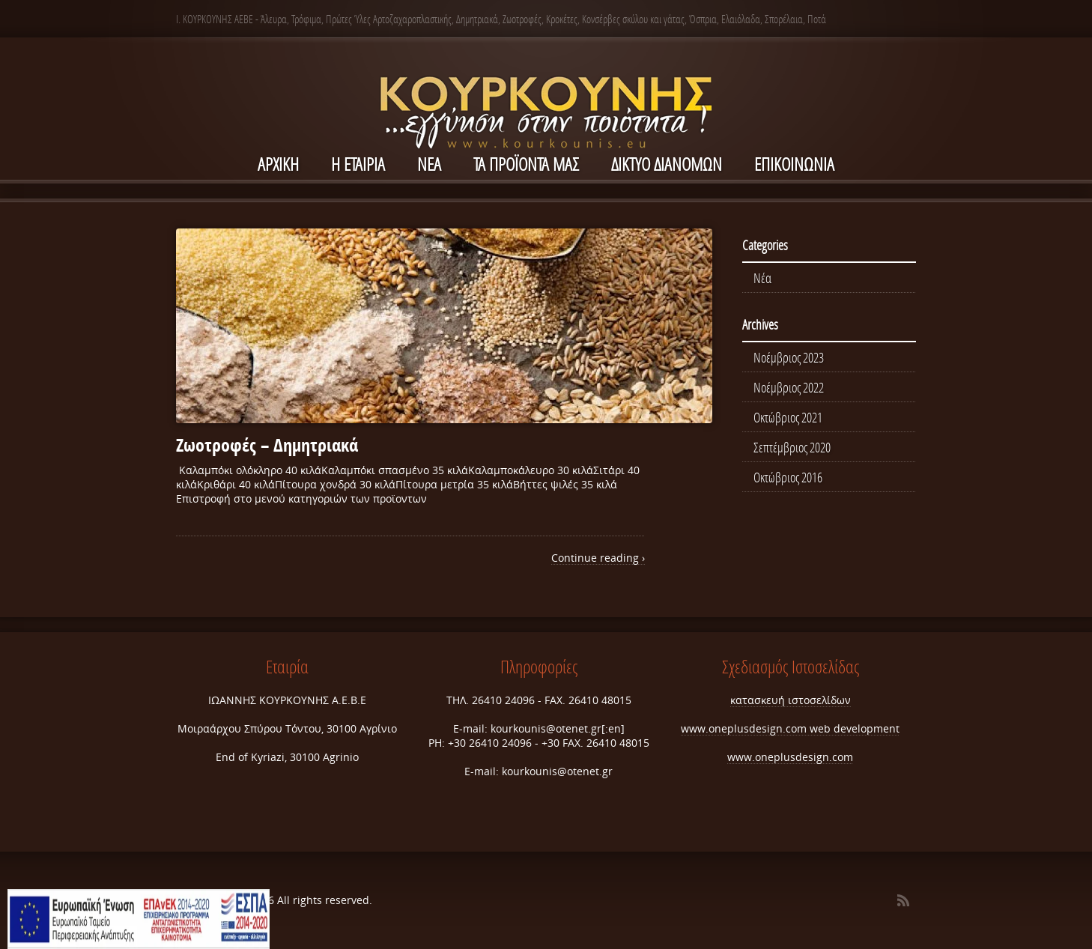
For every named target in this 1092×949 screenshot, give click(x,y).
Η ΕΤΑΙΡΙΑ (358, 163)
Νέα (762, 278)
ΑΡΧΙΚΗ (278, 163)
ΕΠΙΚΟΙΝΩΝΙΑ (794, 163)
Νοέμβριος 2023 (788, 357)
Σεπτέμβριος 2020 (792, 447)
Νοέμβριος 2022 (788, 387)
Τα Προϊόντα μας (526, 163)
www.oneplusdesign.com (745, 728)
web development (855, 728)
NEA (429, 163)
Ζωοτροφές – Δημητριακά (267, 445)
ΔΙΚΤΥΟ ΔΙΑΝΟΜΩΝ (666, 163)
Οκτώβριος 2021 (787, 417)
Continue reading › (598, 558)
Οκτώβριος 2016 (787, 477)
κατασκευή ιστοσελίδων (790, 700)
